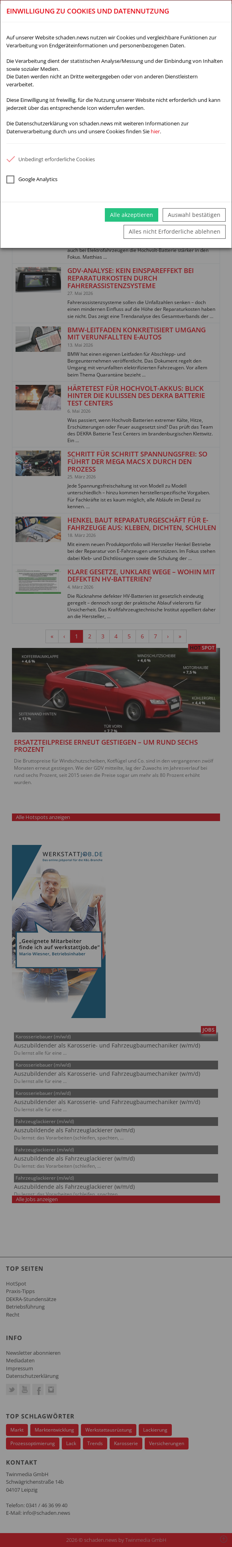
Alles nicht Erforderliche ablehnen (174, 231)
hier (155, 131)
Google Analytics (31, 179)
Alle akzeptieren (131, 214)
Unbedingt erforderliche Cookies (50, 159)
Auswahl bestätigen (194, 214)
